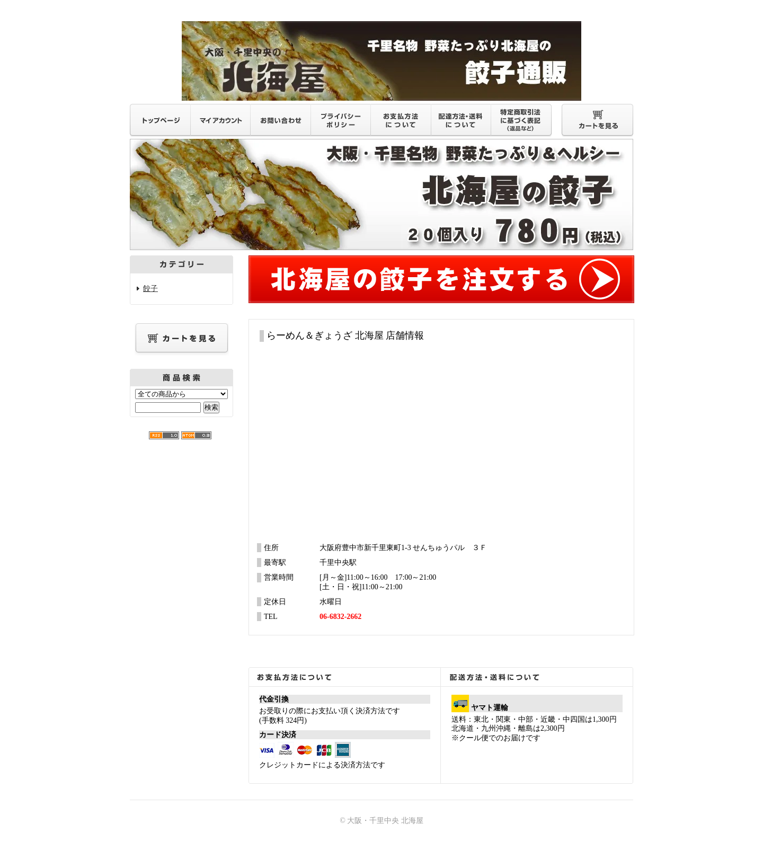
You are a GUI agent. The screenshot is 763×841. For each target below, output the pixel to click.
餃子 (150, 289)
